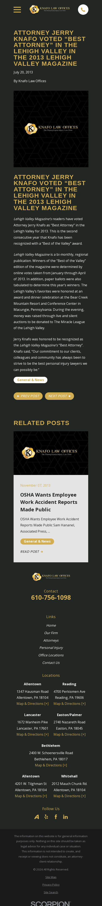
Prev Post (28, 396)
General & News (30, 380)
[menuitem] (51, 877)
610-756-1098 (51, 597)
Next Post (59, 396)
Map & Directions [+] (32, 703)
